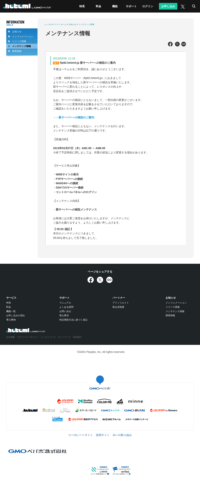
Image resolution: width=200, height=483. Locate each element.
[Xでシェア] (177, 44)
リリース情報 (19, 41)
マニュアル (65, 302)
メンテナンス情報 (21, 46)
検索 (194, 6)
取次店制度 (118, 307)
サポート (131, 6)
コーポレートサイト (80, 435)
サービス (11, 297)
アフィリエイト (120, 302)
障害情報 (16, 51)
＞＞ (73, 117)
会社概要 (10, 337)
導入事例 (11, 319)
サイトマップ (64, 337)
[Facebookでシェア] (170, 44)
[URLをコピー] (183, 44)
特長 (82, 6)
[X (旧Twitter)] (182, 6)
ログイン (147, 6)
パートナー (118, 297)
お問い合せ (65, 311)
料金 (98, 6)
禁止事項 (64, 315)
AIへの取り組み (122, 435)
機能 (115, 6)
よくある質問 (66, 307)
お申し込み (168, 6)
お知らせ (16, 31)
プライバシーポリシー (27, 337)
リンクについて (48, 337)
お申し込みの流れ (15, 315)
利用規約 (77, 337)
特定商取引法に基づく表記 (73, 319)
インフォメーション (22, 36)
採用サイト (103, 435)
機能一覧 (11, 311)
